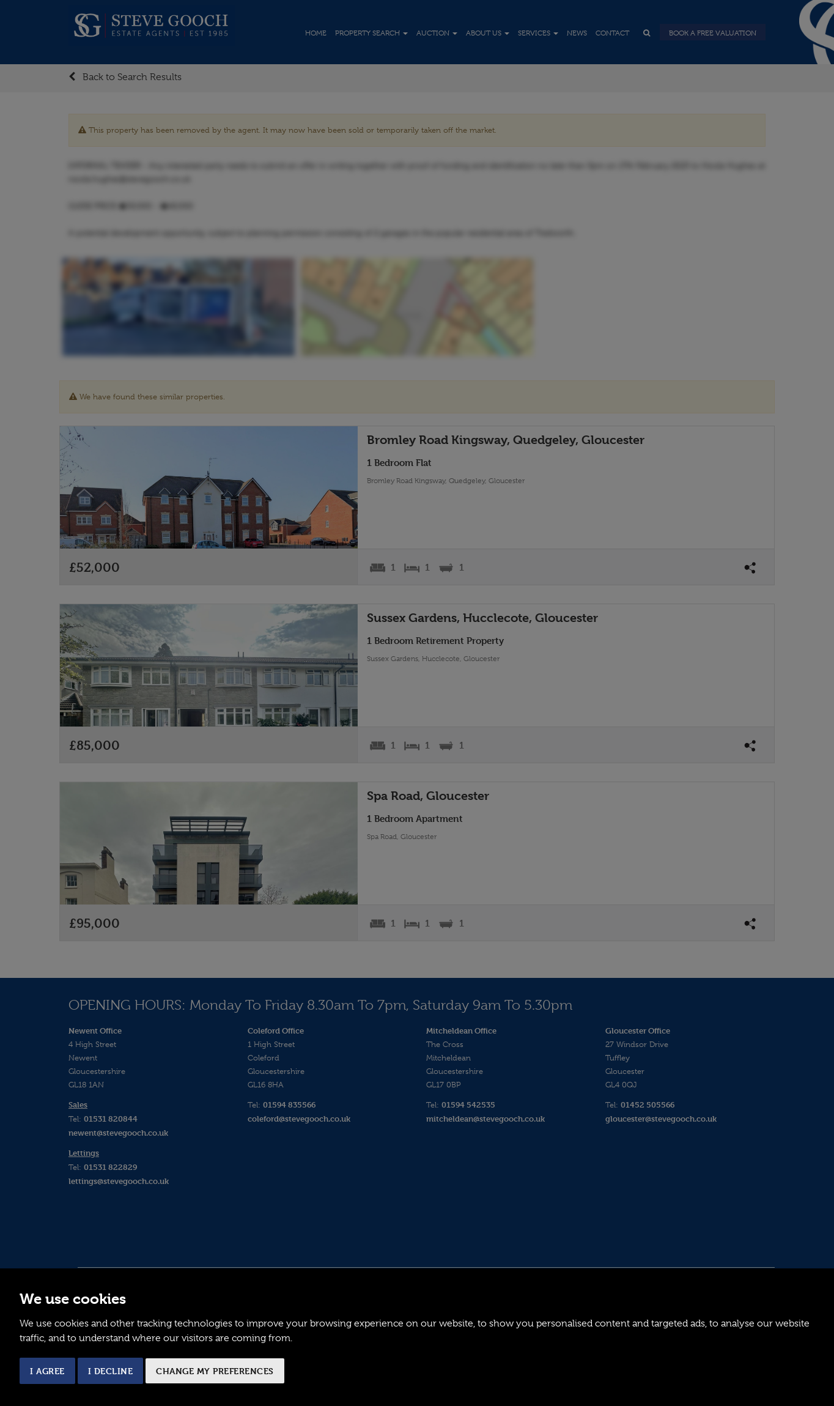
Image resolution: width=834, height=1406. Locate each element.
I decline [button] (110, 1371)
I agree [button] (47, 1371)
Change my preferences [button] (215, 1371)
